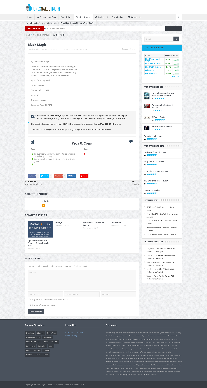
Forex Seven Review (153, 136)
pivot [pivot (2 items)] (28, 350)
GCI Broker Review (152, 190)
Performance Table (46, 17)
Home (29, 17)
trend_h (58, 222)
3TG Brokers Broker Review (156, 180)
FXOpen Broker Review (154, 161)
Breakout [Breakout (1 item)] (30, 333)
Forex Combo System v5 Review (162, 106)
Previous (30, 181)
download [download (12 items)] (47, 337)
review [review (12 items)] (46, 350)
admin (38, 49)
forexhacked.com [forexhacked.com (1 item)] (50, 342)
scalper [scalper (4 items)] (29, 355)
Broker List (101, 17)
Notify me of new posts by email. (44, 305)
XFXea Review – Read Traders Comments (162, 234)
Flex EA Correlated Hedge (152, 60)
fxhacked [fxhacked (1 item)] (42, 346)
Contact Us (134, 17)
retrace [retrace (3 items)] (37, 350)
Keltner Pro (149, 70)
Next (135, 181)
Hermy (136, 184)
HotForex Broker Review (155, 152)
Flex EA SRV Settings (153, 67)
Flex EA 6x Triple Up (153, 64)
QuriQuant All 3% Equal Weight (93, 223)
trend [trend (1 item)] (46, 355)
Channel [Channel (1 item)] (40, 333)
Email (133, 49)
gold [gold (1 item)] (51, 346)
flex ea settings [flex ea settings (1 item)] (32, 342)
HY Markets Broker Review (156, 171)
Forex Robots (66, 17)
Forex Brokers (118, 17)
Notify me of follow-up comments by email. (48, 299)
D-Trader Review (159, 117)
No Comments (81, 49)
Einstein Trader (151, 73)
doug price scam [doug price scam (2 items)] (33, 337)
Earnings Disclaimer (74, 332)
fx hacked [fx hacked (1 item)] (30, 346)
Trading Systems (83, 17)
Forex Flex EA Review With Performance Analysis (163, 94)
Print (125, 49)
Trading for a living (33, 184)
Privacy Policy (71, 335)
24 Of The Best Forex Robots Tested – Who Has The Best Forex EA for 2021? (60, 23)
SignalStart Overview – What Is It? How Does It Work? (38, 243)
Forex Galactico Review (162, 126)
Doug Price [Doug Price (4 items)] (51, 333)
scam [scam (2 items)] (38, 355)
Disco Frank (116, 222)
